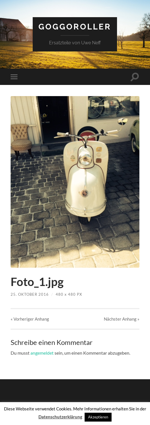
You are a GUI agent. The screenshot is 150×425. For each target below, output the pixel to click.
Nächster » (121, 318)
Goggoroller (74, 26)
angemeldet (42, 353)
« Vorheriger (30, 318)
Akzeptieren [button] (98, 417)
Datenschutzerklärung (60, 416)
